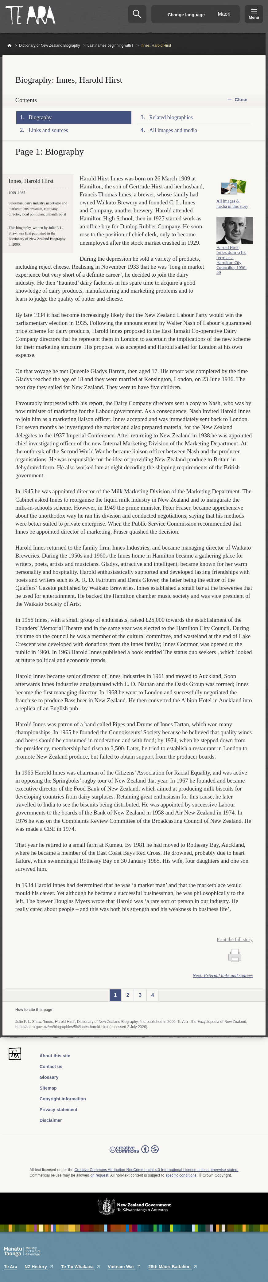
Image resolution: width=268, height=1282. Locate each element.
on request (99, 1175)
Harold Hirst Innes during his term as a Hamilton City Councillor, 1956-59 (231, 260)
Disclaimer (51, 1120)
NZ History (39, 1266)
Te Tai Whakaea (80, 1266)
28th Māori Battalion (172, 1266)
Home (9, 46)
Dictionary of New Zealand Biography (49, 45)
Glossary (49, 1077)
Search (137, 14)
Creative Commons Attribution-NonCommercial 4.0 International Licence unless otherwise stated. (157, 1170)
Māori (224, 14)
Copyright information (63, 1098)
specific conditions (180, 1175)
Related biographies (171, 117)
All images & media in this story (232, 204)
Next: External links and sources (223, 975)
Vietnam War (124, 1266)
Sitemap (48, 1088)
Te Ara (10, 1266)
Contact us (51, 1066)
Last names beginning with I (110, 45)
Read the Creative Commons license (134, 1153)
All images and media (173, 130)
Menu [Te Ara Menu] (254, 17)
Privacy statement (58, 1109)
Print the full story (235, 939)
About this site (55, 1055)
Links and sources (48, 130)
